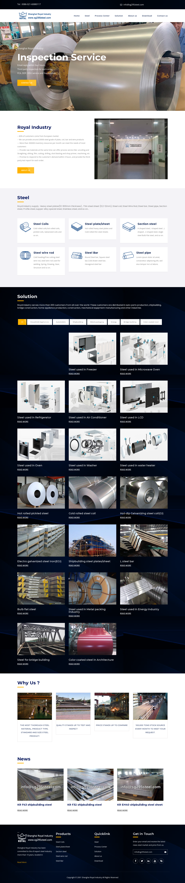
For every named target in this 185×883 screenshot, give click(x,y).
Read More (22, 810)
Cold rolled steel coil (82, 513)
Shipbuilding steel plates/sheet (89, 561)
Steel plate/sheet (97, 224)
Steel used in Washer (83, 465)
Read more (74, 373)
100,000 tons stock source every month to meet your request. (150, 729)
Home (77, 15)
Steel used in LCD (131, 417)
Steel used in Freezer (83, 369)
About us (132, 15)
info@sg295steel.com (133, 4)
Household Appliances (39, 322)
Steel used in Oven (29, 465)
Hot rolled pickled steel (32, 513)
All (22, 322)
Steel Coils (41, 224)
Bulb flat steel (26, 609)
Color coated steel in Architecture (91, 659)
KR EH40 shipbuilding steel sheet (140, 804)
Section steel (147, 224)
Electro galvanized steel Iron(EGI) (39, 561)
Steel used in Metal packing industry (87, 610)
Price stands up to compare (112, 725)
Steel (87, 15)
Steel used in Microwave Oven (140, 369)
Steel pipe (143, 252)
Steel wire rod (44, 252)
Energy (114, 322)
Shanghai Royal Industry (92, 877)
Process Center (102, 15)
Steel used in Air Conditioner (88, 417)
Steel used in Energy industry (139, 609)
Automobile (61, 322)
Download (147, 15)
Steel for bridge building (33, 659)
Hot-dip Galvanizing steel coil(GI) (141, 513)
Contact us (162, 15)
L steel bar (127, 561)
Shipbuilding (78, 322)
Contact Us (26, 83)
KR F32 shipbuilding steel (84, 804)
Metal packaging (97, 322)
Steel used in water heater (137, 465)
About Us (25, 170)
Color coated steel (151, 322)
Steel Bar (91, 252)
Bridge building (130, 322)
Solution (119, 15)
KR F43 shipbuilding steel (34, 804)
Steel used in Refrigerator (34, 417)
